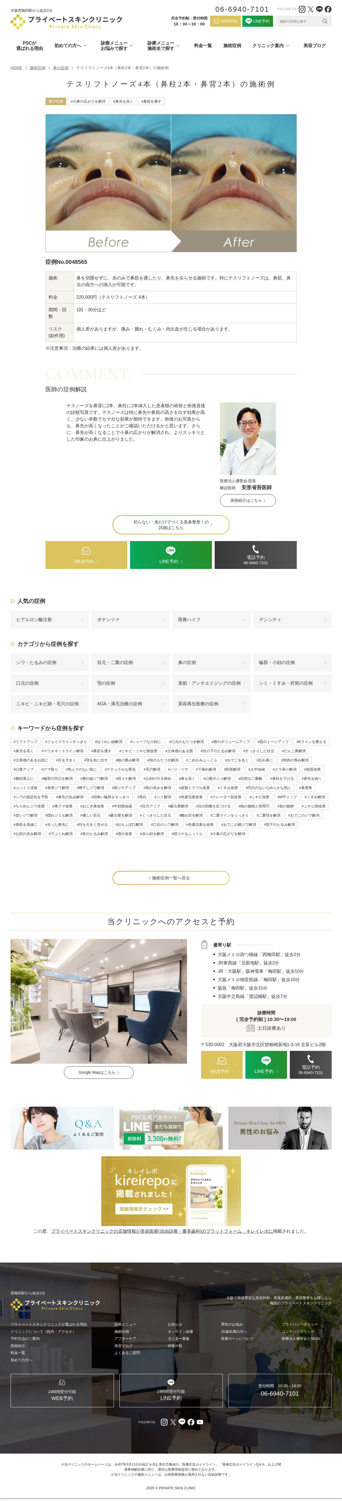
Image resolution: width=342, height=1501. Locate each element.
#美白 (142, 797)
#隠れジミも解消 (59, 815)
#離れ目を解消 (191, 815)
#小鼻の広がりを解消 (88, 101)
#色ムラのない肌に (81, 769)
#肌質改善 (312, 769)
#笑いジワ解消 (25, 815)
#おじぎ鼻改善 (92, 806)
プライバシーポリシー (300, 1324)
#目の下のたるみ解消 (218, 751)
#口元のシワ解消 (164, 824)
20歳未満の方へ (234, 1331)
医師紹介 (18, 1346)
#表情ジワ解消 (57, 788)
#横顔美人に (24, 778)
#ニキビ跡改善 (314, 806)
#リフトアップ (25, 742)
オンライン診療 (180, 1331)
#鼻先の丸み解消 (69, 797)
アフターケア (125, 1338)
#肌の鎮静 (285, 806)
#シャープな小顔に (145, 742)
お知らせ (175, 1324)
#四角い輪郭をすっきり (110, 797)
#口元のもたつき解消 (186, 742)
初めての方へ (21, 1360)
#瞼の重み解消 (127, 760)
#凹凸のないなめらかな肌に (268, 788)
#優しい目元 (90, 815)
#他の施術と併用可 (253, 806)
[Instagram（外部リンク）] (302, 9)
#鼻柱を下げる (282, 778)
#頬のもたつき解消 (162, 760)
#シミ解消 (162, 797)
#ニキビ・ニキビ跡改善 (138, 751)
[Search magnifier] (325, 21)
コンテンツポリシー (298, 1331)
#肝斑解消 (232, 769)
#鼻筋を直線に (25, 824)
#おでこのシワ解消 (303, 815)
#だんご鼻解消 (294, 751)
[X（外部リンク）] (310, 9)
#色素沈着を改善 (200, 824)
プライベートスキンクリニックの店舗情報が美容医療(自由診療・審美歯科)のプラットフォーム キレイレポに (162, 1231)
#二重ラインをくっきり (230, 815)
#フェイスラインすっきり (66, 742)
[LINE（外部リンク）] (319, 9)
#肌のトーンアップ (273, 742)
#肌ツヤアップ (124, 788)
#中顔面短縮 (122, 806)
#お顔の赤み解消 (27, 834)
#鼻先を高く (123, 101)
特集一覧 (175, 1346)
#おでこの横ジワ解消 (238, 824)
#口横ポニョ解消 (217, 778)
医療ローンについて (237, 1338)
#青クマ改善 (62, 806)
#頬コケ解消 (126, 778)
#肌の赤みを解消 (157, 788)
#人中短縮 (256, 769)
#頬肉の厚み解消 (294, 760)
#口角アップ (24, 769)
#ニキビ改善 (259, 797)
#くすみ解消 (315, 797)
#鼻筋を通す (151, 101)
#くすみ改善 (228, 788)
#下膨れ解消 (206, 769)
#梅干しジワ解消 (90, 788)
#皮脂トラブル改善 (194, 788)
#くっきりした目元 (155, 815)
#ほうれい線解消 (108, 742)
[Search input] (300, 21)
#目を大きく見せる (92, 824)
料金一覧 (203, 45)
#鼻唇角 (305, 788)
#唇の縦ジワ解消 (94, 778)
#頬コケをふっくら (187, 834)
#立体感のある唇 (179, 751)
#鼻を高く (187, 778)
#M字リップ (287, 797)
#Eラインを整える (311, 742)
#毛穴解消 (152, 769)
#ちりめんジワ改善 (29, 806)
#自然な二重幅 (250, 778)
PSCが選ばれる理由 (29, 46)
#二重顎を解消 (268, 815)
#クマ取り (50, 769)
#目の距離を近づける (213, 806)
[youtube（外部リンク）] (200, 1422)
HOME (16, 68)
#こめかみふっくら (201, 760)
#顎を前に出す (96, 760)
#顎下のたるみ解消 (279, 824)
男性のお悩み (232, 1324)
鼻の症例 (61, 68)
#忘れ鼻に (265, 760)
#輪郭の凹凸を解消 (57, 778)
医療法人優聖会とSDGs (301, 1338)
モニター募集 (179, 1338)
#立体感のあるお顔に (31, 760)
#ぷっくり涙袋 (25, 788)
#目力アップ (150, 806)
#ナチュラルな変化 (120, 769)
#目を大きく (66, 760)
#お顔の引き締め (157, 778)
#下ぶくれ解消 (61, 834)
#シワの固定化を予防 (31, 797)
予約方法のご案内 (25, 1338)
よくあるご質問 (127, 1353)
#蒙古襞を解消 (120, 815)
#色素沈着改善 (191, 797)
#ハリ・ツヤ (178, 769)
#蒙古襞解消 (178, 806)
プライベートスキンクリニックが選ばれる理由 (49, 1324)
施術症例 (232, 45)
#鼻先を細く (312, 778)
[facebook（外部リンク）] (328, 9)
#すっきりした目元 (258, 751)
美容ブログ (314, 45)
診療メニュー (125, 1324)
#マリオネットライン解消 (62, 751)
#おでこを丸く (237, 760)
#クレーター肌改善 (226, 797)
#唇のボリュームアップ (231, 742)
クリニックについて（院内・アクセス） (43, 1331)
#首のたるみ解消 (94, 834)
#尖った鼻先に (57, 824)
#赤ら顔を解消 (152, 834)
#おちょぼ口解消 (129, 824)
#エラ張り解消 (284, 769)
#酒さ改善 (124, 834)
